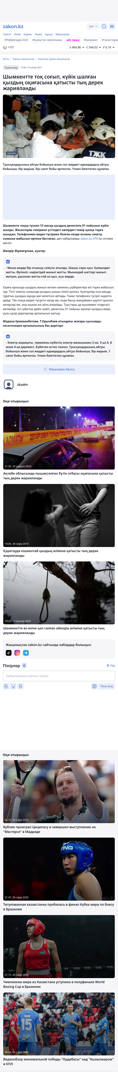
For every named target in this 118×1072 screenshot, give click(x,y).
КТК (95, 239)
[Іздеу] (104, 26)
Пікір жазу (107, 686)
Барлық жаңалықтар (23, 58)
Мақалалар (62, 34)
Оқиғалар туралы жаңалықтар (54, 58)
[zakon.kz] (13, 26)
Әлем (17, 34)
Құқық (49, 34)
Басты (6, 58)
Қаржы (28, 34)
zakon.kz (86, 239)
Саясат (7, 34)
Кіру (112, 665)
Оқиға (38, 34)
